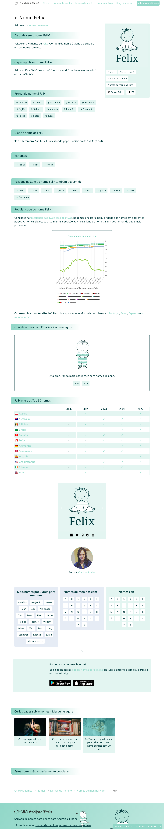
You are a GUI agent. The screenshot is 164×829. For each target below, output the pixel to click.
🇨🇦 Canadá (21, 435)
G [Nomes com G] (111, 605)
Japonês (52, 109)
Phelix (50, 164)
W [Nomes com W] (136, 618)
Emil (48, 190)
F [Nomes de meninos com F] (96, 598)
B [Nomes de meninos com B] (72, 598)
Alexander (45, 608)
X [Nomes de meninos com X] (97, 618)
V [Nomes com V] (130, 618)
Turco (49, 115)
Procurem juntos (123, 826)
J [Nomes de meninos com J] (84, 605)
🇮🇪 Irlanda (21, 467)
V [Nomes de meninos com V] (84, 618)
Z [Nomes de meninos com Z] (84, 624)
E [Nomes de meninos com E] (90, 598)
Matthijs (22, 602)
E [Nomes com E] (136, 598)
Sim (77, 383)
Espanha (133, 313)
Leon (21, 190)
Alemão (21, 102)
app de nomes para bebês (87, 669)
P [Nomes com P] (130, 611)
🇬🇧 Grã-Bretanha (25, 461)
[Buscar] (129, 3)
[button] (61, 508)
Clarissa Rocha (86, 572)
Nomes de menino (84, 3)
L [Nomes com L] (142, 605)
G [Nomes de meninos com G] (65, 605)
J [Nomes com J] (130, 605)
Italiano (36, 109)
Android (62, 819)
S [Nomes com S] (111, 618)
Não (86, 383)
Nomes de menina (62, 3)
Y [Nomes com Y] (124, 624)
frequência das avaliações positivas (51, 217)
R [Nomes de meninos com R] (97, 611)
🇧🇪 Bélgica (21, 424)
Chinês (37, 102)
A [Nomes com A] (111, 598)
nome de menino (39, 25)
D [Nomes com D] (130, 598)
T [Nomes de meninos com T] (71, 618)
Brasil (124, 313)
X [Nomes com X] (142, 618)
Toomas (35, 621)
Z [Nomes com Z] (130, 624)
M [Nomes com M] (111, 611)
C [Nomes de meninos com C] (78, 598)
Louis (131, 190)
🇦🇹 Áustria (21, 413)
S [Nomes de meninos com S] (65, 618)
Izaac (29, 615)
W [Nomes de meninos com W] (91, 618)
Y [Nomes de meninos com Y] (78, 624)
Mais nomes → (35, 641)
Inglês (20, 109)
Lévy (50, 628)
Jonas (61, 190)
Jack (33, 608)
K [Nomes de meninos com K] (90, 605)
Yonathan (24, 634)
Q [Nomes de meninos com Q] (91, 611)
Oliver (21, 628)
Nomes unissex (105, 3)
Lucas (50, 615)
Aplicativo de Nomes (148, 3)
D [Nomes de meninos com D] (84, 598)
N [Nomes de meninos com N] (72, 611)
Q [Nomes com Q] (136, 611)
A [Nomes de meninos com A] (65, 598)
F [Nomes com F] (142, 598)
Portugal (114, 313)
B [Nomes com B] (117, 598)
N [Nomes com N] (118, 611)
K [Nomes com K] (136, 605)
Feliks (22, 164)
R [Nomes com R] (142, 611)
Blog (118, 3)
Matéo (49, 602)
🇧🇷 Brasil (20, 429)
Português (86, 109)
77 (131, 92)
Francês (70, 102)
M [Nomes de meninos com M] (65, 611)
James (23, 621)
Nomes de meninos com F (121, 84)
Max (35, 190)
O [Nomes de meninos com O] (78, 611)
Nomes (46, 3)
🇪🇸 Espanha (22, 456)
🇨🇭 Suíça (20, 440)
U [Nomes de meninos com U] (78, 618)
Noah (75, 190)
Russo (20, 115)
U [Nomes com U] (124, 618)
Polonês (68, 109)
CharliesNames (23, 790)
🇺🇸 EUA (19, 472)
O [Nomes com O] (124, 611)
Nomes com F (127, 72)
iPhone (73, 819)
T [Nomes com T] (117, 618)
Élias (20, 615)
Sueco (35, 115)
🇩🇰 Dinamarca (23, 451)
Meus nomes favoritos (147, 826)
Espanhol (54, 102)
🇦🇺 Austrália (22, 419)
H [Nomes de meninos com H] (72, 605)
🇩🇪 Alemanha (23, 445)
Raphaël (37, 634)
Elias (89, 190)
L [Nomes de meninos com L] (97, 605)
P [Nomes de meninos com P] (84, 611)
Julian (103, 190)
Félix (45, 43)
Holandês (88, 102)
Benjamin (24, 197)
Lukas (117, 190)
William (47, 621)
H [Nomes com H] (117, 605)
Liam (39, 615)
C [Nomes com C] (124, 598)
